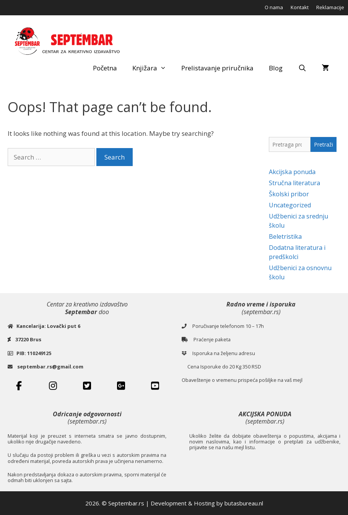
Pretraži (323, 144)
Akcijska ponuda (292, 172)
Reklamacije (330, 7)
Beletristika (285, 236)
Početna (105, 68)
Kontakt (300, 7)
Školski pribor (289, 194)
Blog (276, 68)
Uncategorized (290, 205)
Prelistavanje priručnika (217, 68)
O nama (274, 7)
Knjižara (153, 68)
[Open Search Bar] (302, 68)
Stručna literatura (294, 183)
